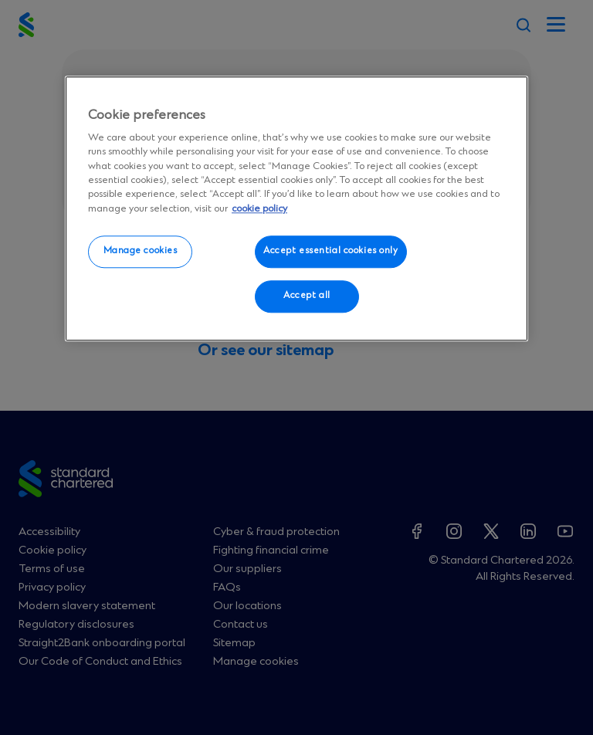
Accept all (306, 295)
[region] (296, 208)
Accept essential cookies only (330, 251)
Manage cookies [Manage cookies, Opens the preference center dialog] (140, 251)
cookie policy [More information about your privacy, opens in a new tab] (259, 209)
